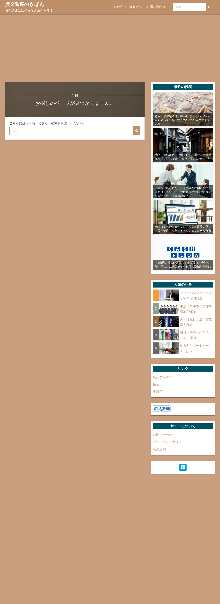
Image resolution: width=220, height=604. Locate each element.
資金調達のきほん (24, 4)
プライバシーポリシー (169, 441)
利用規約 (159, 449)
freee (156, 384)
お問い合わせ (156, 7)
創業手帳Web (162, 377)
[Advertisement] (110, 48)
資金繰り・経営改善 (128, 7)
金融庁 (158, 391)
